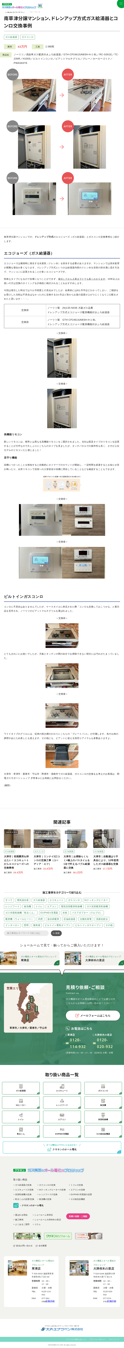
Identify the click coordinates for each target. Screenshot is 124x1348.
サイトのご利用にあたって (76, 1339)
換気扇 (36, 925)
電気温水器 (23, 900)
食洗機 (27, 906)
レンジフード (12, 906)
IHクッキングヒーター (96, 900)
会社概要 (43, 1245)
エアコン (52, 906)
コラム (37, 1224)
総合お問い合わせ (24, 1245)
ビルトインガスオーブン (88, 925)
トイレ (39, 906)
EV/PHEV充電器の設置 (81, 1194)
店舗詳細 (50, 1301)
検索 (57, 933)
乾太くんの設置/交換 (24, 1199)
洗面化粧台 (102, 919)
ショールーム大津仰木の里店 (47, 1219)
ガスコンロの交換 (47, 1185)
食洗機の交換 (45, 1199)
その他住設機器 (78, 1199)
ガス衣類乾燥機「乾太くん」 (20, 913)
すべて (9, 900)
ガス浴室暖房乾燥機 (97, 906)
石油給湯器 (69, 919)
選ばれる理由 (21, 1215)
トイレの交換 (77, 1185)
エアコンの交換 (78, 1190)
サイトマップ (114, 1339)
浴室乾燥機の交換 (23, 1194)
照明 (26, 925)
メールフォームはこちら (93, 1015)
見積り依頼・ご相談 (78, 1216)
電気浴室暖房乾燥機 (71, 906)
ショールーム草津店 (43, 1215)
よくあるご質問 (22, 1224)
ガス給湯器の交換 (23, 1185)
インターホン (12, 925)
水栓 (65, 913)
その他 (109, 925)
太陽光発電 (86, 919)
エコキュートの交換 (24, 1190)
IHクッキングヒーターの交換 (52, 1190)
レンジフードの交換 (48, 1194)
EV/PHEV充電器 (49, 913)
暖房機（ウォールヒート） (19, 919)
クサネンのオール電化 (32, 1205)
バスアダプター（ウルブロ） (87, 913)
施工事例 (19, 1219)
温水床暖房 (53, 919)
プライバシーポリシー (97, 1339)
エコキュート (56, 900)
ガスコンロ (28, 37)
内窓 (40, 919)
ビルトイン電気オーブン (58, 925)
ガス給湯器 (11, 37)
